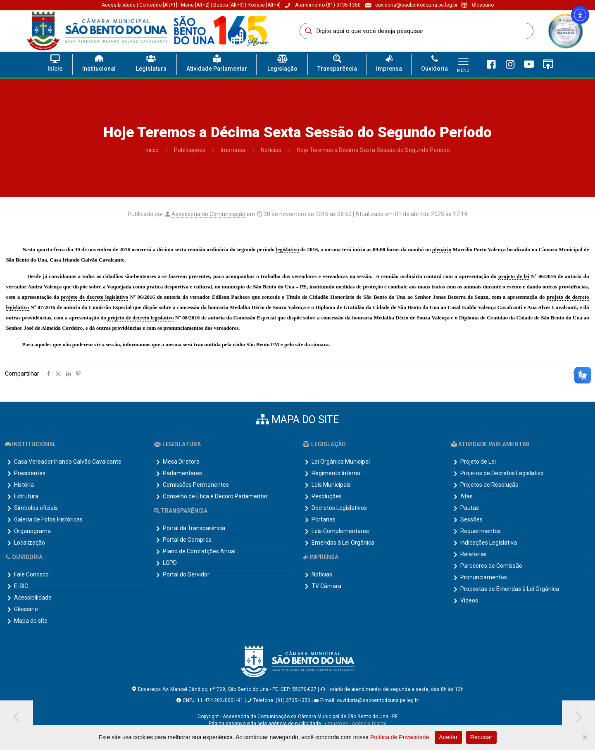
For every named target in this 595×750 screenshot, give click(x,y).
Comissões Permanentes (196, 484)
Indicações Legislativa (488, 542)
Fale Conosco (31, 574)
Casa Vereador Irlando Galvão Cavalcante (67, 461)
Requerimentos (480, 531)
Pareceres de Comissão (491, 565)
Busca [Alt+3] (228, 5)
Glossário (26, 609)
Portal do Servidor (186, 574)
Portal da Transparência (194, 528)
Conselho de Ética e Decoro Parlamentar (215, 496)
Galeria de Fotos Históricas (48, 519)
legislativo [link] (287, 249)
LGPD (170, 563)
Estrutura (26, 496)
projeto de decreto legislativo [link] (95, 297)
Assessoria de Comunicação (208, 214)
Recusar (481, 737)
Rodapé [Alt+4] (264, 5)
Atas (466, 496)
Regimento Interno (336, 473)
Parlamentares (182, 473)
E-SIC (21, 586)
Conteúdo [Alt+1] (158, 5)
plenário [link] (441, 249)
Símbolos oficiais (36, 508)
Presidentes (29, 473)
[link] (565, 31)
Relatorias (473, 554)
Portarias (324, 519)
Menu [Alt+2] (195, 5)
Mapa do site (31, 620)
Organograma (32, 531)
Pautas (469, 508)
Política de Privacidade (399, 737)
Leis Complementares (340, 531)
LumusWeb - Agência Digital (354, 723)
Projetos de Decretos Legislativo (502, 473)
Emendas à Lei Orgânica (343, 542)
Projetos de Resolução (489, 484)
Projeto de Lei (478, 461)
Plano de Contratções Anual (199, 551)
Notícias (271, 150)
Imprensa (233, 150)
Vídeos (469, 600)
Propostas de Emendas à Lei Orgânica (509, 589)
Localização (29, 542)
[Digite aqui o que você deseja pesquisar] (416, 31)
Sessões (471, 519)
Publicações (189, 150)
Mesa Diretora (181, 461)
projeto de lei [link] (513, 276)
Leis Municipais (331, 484)
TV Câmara (326, 586)
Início (152, 150)
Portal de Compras (187, 539)
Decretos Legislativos (339, 508)
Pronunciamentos (483, 577)
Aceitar (448, 737)
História (24, 484)
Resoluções (327, 496)
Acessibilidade (119, 5)
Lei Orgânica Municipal (341, 461)
